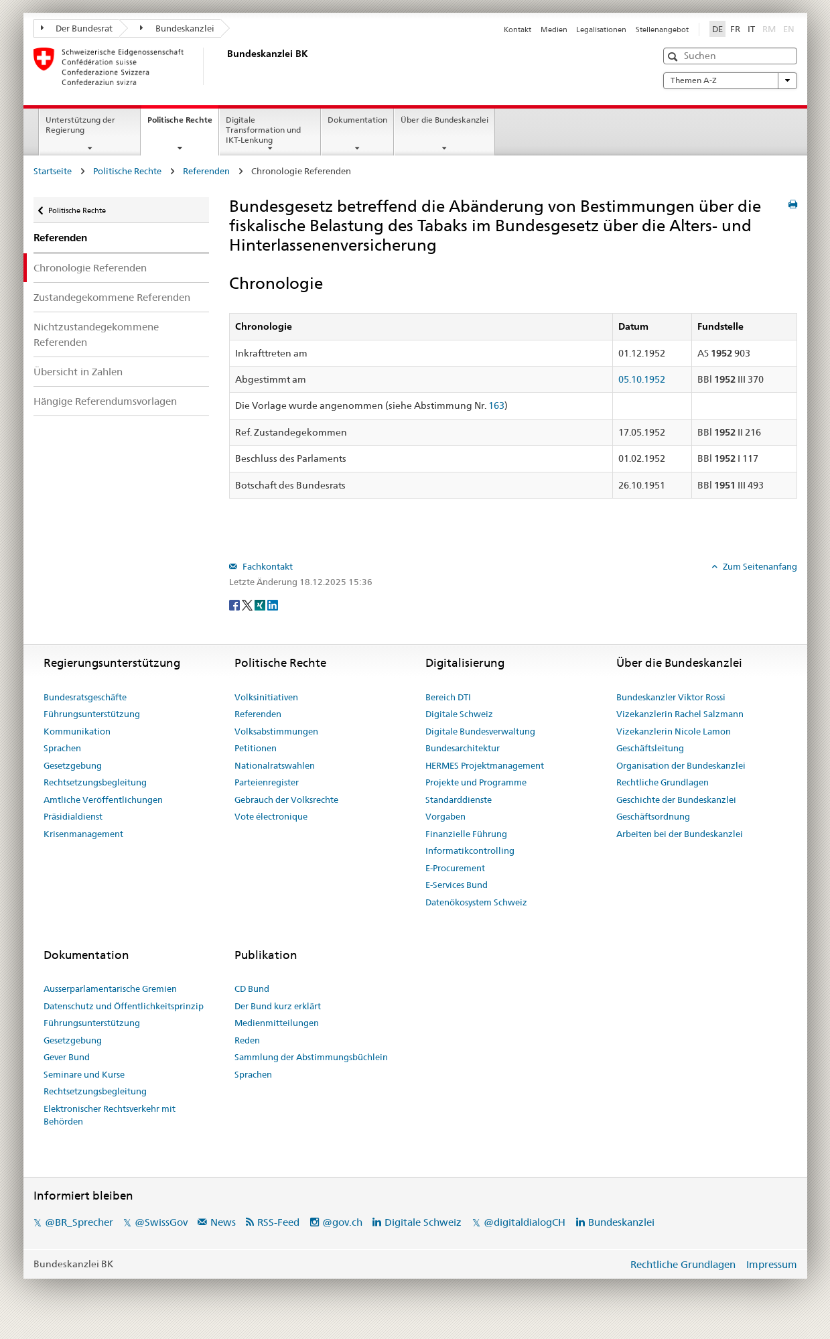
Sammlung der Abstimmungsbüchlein (311, 1056)
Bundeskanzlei (177, 28)
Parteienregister (266, 782)
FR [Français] (735, 28)
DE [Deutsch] (717, 28)
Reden (247, 1040)
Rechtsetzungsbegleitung (95, 782)
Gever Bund (67, 1056)
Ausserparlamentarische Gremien (110, 988)
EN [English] (788, 28)
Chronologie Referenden (90, 267)
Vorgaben (445, 816)
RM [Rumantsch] (769, 28)
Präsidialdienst (73, 816)
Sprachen (62, 748)
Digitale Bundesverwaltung (480, 731)
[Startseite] (224, 66)
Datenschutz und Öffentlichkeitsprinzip (124, 1006)
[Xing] (261, 603)
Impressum (771, 1264)
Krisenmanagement (83, 833)
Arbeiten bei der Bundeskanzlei (679, 833)
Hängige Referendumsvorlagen (105, 401)
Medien (554, 29)
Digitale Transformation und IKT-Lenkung (263, 130)
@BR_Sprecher (79, 1222)
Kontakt (517, 29)
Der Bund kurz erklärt (277, 1006)
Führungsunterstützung (92, 713)
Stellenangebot (662, 29)
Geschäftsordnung (653, 816)
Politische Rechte (182, 124)
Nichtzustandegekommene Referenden (96, 334)
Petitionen (255, 748)
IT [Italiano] (751, 28)
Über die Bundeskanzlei (444, 120)
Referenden (206, 171)
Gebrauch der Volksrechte (286, 799)
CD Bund (251, 988)
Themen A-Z (730, 80)
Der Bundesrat (77, 28)
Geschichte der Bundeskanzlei (676, 799)
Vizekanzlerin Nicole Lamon (673, 731)
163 (496, 405)
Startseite (52, 171)
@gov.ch (342, 1222)
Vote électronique (270, 816)
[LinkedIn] (272, 603)
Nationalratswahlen (274, 765)
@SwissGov (161, 1222)
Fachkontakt (266, 566)
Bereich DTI (448, 697)
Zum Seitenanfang (759, 566)
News (223, 1222)
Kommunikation (77, 731)
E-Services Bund (456, 884)
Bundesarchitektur (462, 748)
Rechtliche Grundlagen (662, 782)
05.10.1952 (641, 379)
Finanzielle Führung (466, 833)
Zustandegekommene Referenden (111, 297)
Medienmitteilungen (276, 1022)
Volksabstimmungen (276, 731)
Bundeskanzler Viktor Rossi (670, 697)
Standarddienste (458, 799)
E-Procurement (455, 868)
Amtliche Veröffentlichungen (103, 799)
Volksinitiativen (266, 697)
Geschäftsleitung (650, 748)
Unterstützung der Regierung (80, 125)
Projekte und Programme (476, 782)
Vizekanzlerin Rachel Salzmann (680, 713)
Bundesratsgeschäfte (85, 697)
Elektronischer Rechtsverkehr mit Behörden (110, 1115)
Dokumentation (357, 120)
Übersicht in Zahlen (78, 371)
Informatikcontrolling (469, 850)
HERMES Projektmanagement (484, 765)
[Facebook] (235, 603)
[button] (674, 56)
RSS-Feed (278, 1222)
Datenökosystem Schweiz (476, 902)
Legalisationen (601, 29)
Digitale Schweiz (459, 713)
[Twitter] (248, 603)
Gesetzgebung (73, 765)
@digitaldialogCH (524, 1222)
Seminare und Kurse (84, 1074)
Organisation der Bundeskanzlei (681, 765)
